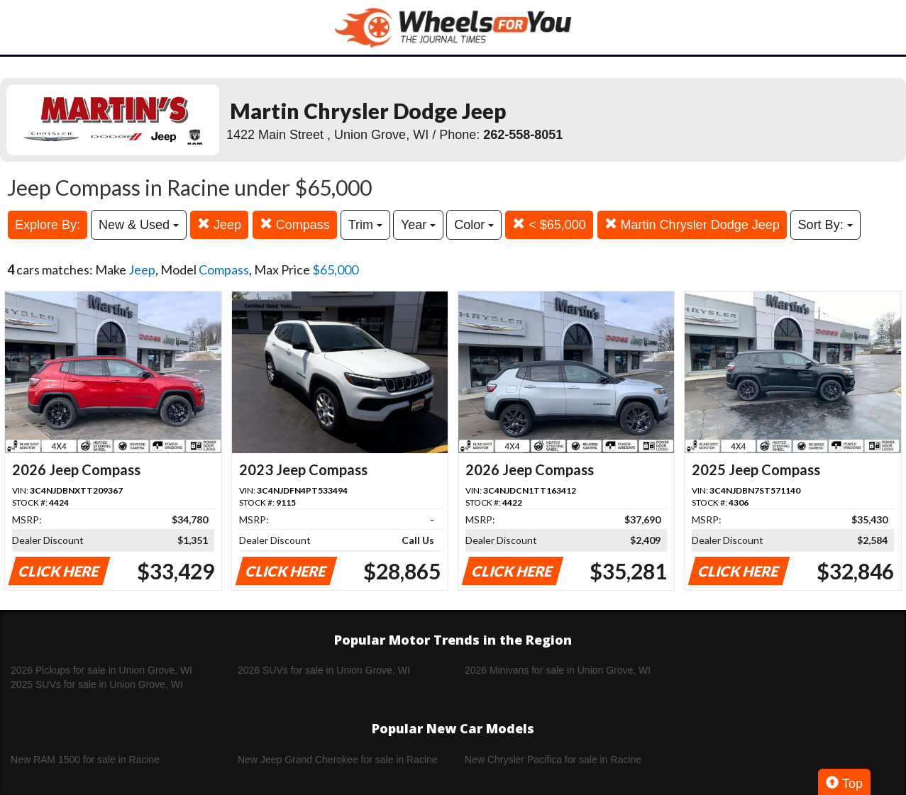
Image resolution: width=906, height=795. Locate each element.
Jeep (219, 224)
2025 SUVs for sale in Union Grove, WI (97, 684)
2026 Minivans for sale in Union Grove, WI (558, 670)
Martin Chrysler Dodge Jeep (692, 224)
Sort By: (825, 225)
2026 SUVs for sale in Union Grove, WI (324, 670)
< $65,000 (549, 224)
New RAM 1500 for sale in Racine (85, 759)
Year (418, 225)
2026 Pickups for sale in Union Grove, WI (101, 670)
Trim (365, 225)
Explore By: (47, 225)
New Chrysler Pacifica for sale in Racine (553, 759)
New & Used (139, 225)
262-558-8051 (523, 135)
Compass (295, 224)
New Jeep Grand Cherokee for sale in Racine (338, 759)
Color (474, 225)
